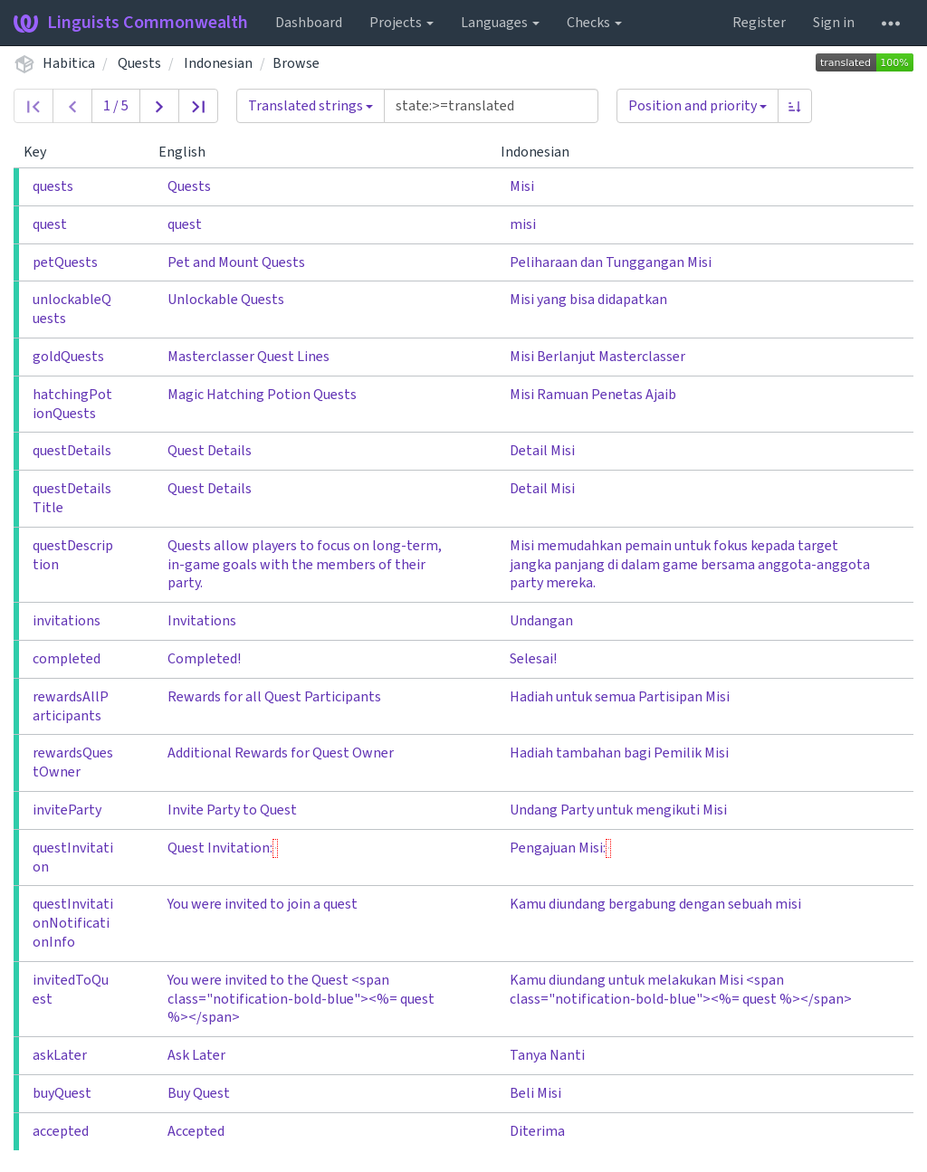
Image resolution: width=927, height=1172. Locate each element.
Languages (500, 23)
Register (759, 23)
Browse (296, 63)
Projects (401, 23)
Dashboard (308, 23)
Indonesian (218, 63)
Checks (594, 23)
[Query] (491, 106)
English (189, 152)
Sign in (834, 23)
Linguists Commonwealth (131, 22)
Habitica (69, 63)
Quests (139, 63)
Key (42, 152)
